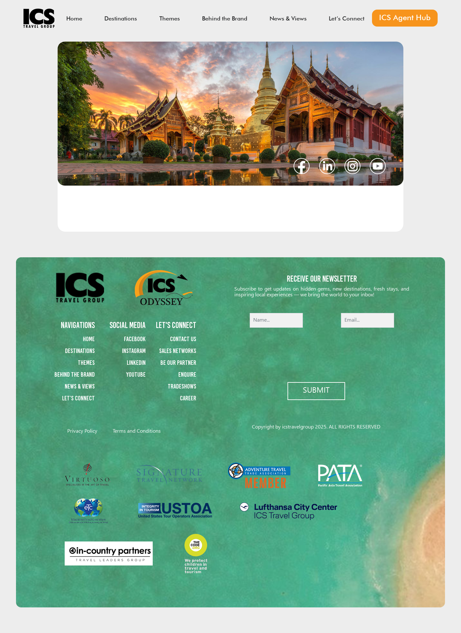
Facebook (135, 339)
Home (89, 339)
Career (188, 398)
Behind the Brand (74, 374)
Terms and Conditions (137, 431)
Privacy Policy (82, 431)
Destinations (80, 351)
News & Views (80, 386)
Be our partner (178, 362)
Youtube (136, 374)
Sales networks (177, 351)
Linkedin (136, 362)
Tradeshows (182, 386)
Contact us (183, 339)
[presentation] (321, 350)
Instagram (134, 351)
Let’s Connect (78, 398)
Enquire (187, 374)
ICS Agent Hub (402, 18)
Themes (86, 362)
